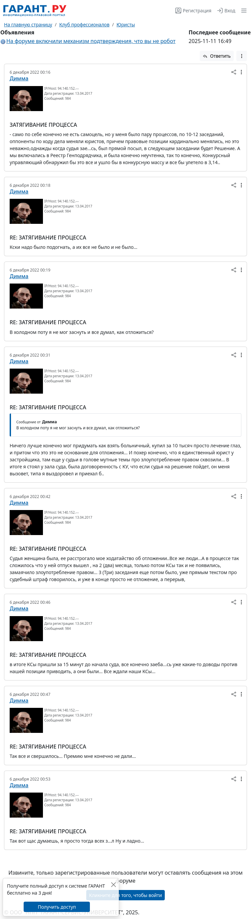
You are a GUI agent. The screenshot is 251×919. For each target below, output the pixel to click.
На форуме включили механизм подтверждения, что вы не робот (90, 41)
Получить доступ (57, 907)
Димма (19, 78)
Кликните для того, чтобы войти (125, 895)
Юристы (126, 24)
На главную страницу (28, 24)
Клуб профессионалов (84, 24)
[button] (242, 10)
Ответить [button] (217, 56)
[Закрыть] (113, 884)
